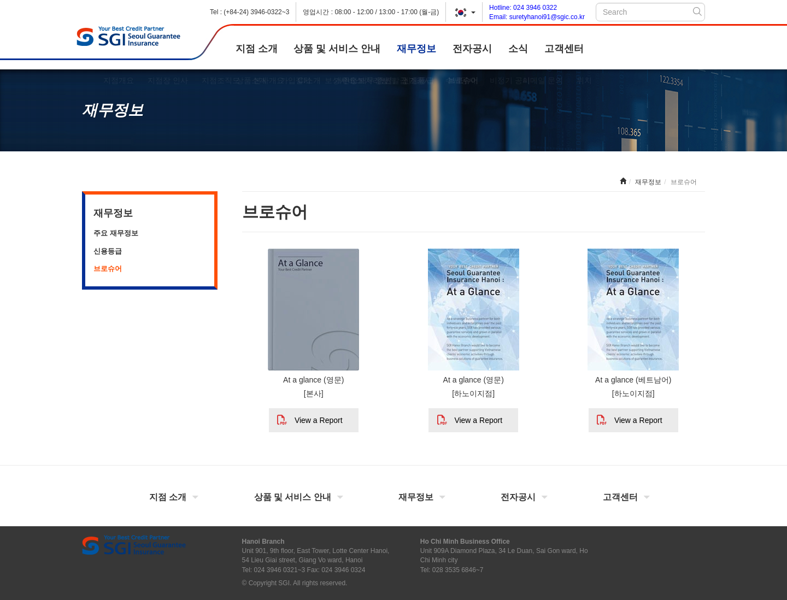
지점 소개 (257, 48)
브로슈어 (107, 268)
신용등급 (107, 251)
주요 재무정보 (115, 233)
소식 (518, 48)
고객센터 (564, 48)
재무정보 (416, 48)
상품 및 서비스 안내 (336, 48)
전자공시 (472, 48)
